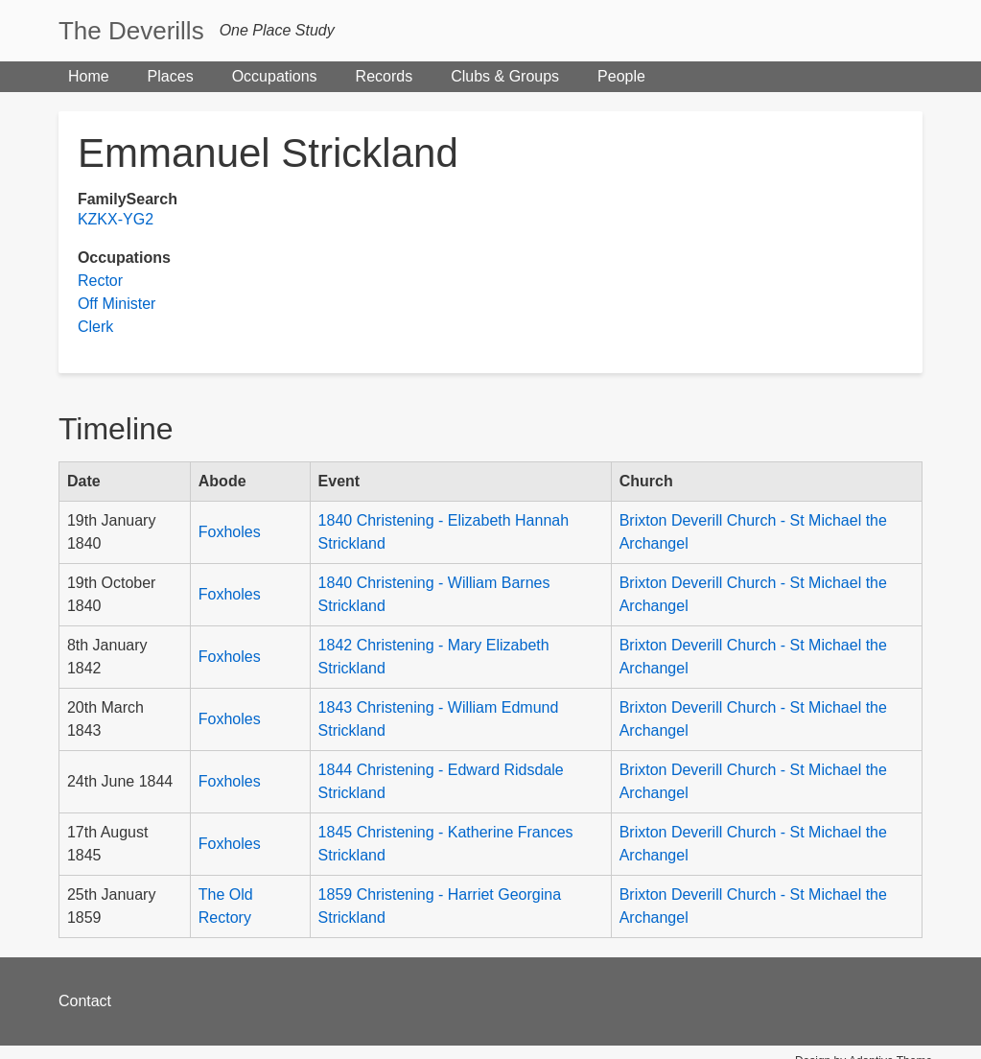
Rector (100, 280)
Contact (84, 1001)
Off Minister (117, 303)
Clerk (95, 326)
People (621, 76)
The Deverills (131, 30)
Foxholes (230, 532)
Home (88, 76)
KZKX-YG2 (115, 219)
